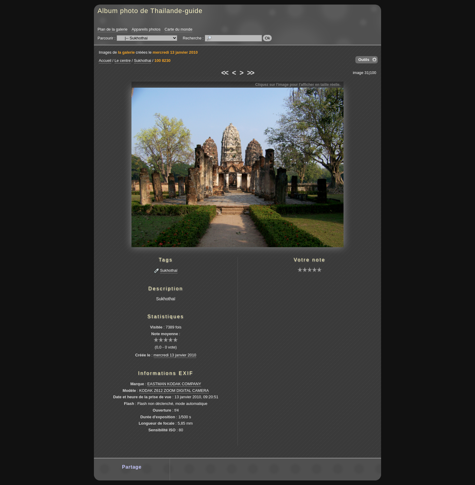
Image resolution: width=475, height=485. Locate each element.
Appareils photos (145, 29)
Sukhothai (142, 60)
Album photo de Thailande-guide (150, 11)
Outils (363, 59)
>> (250, 73)
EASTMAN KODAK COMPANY (174, 384)
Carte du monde (178, 29)
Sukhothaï (169, 270)
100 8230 (162, 60)
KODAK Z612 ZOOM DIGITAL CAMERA (174, 390)
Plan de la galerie (113, 29)
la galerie (126, 52)
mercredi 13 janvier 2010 (175, 52)
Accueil (105, 60)
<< (224, 73)
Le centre (123, 60)
